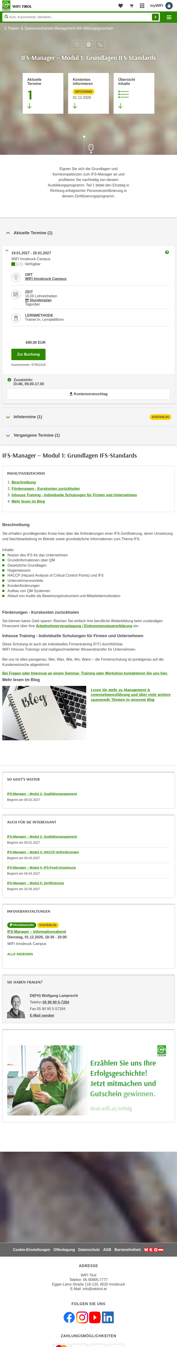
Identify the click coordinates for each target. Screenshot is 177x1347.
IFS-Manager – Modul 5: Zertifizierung (35, 883)
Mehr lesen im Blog (28, 501)
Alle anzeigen (20, 954)
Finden (155, 17)
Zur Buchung (31, 353)
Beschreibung (24, 482)
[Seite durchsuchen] (81, 17)
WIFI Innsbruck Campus (45, 279)
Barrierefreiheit (127, 1250)
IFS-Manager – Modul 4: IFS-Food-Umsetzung (41, 867)
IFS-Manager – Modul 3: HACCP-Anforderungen (43, 852)
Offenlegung (64, 1250)
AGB (107, 1250)
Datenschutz (89, 1250)
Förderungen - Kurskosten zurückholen (46, 489)
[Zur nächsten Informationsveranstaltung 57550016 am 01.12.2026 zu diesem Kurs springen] (88, 93)
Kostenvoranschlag (88, 394)
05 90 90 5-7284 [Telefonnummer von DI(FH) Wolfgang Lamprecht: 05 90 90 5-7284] (56, 1002)
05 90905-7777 (95, 1280)
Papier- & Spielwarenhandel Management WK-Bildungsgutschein (60, 28)
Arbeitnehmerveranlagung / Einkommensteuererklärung (84, 626)
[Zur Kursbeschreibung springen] (134, 93)
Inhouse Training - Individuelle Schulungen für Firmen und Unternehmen (74, 495)
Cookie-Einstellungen (31, 1250)
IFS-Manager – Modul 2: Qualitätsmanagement (42, 794)
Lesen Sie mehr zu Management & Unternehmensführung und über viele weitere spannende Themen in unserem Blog (131, 694)
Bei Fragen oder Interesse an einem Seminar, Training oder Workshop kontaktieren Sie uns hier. (85, 673)
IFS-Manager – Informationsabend (36, 932)
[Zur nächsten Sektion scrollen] (88, 146)
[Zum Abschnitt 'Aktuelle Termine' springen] (43, 93)
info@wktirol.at (95, 1289)
